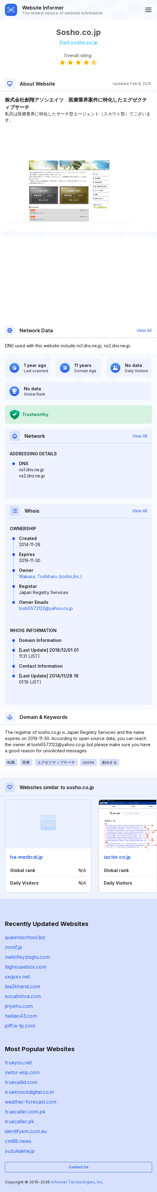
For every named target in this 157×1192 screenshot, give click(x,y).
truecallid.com (21, 1082)
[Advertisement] (78, 141)
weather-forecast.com (30, 1102)
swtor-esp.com (22, 1072)
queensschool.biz (25, 937)
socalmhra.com (23, 996)
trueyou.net (18, 1062)
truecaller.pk (19, 1121)
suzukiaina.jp (20, 1151)
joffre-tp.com (20, 1026)
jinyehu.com (19, 1006)
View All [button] (143, 330)
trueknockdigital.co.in (29, 1092)
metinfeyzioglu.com (27, 957)
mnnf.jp (13, 947)
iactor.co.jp (117, 857)
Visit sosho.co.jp (78, 42)
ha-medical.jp (26, 857)
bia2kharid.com (22, 986)
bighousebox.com (25, 967)
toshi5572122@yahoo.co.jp (46, 608)
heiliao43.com (21, 1016)
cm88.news (18, 1141)
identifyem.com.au (26, 1131)
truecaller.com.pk (25, 1112)
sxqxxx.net (17, 977)
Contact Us (78, 1167)
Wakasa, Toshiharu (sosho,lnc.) (50, 576)
